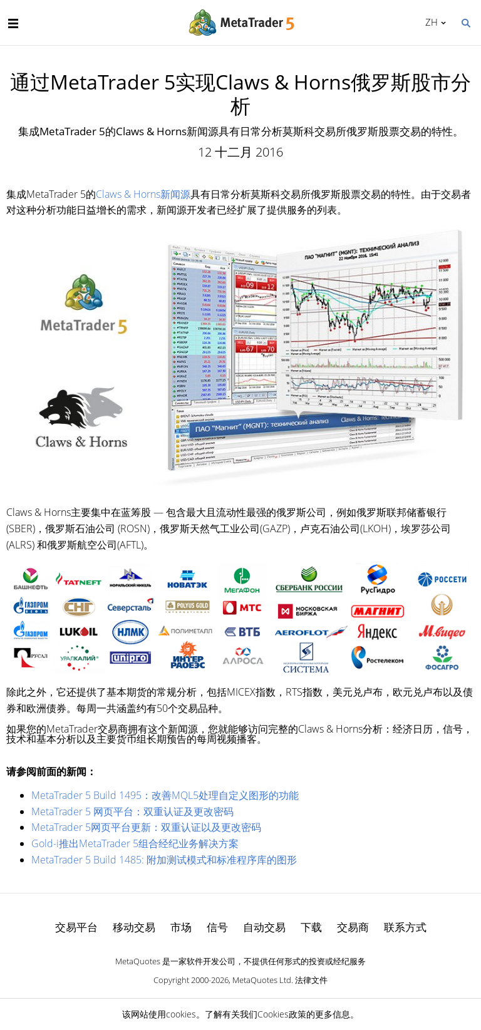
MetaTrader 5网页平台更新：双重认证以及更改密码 (146, 827)
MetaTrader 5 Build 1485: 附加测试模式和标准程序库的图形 (164, 860)
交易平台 (76, 927)
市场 (181, 927)
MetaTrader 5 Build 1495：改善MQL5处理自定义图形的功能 (165, 795)
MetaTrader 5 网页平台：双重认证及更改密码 (132, 811)
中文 (429, 22)
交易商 (353, 927)
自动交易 (264, 927)
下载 (311, 927)
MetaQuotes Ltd (261, 980)
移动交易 (134, 927)
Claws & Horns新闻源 (143, 194)
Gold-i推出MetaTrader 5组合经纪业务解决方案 (135, 843)
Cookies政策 (281, 1014)
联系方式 (405, 927)
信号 (217, 927)
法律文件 (311, 980)
